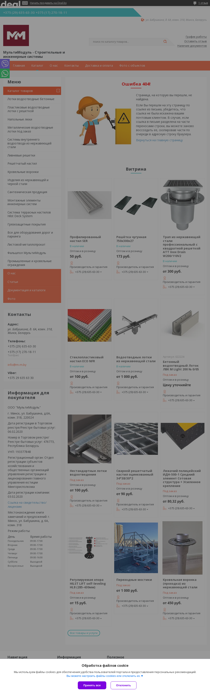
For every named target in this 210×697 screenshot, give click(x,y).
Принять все (92, 685)
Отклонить (123, 685)
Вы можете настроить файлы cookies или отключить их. (103, 675)
